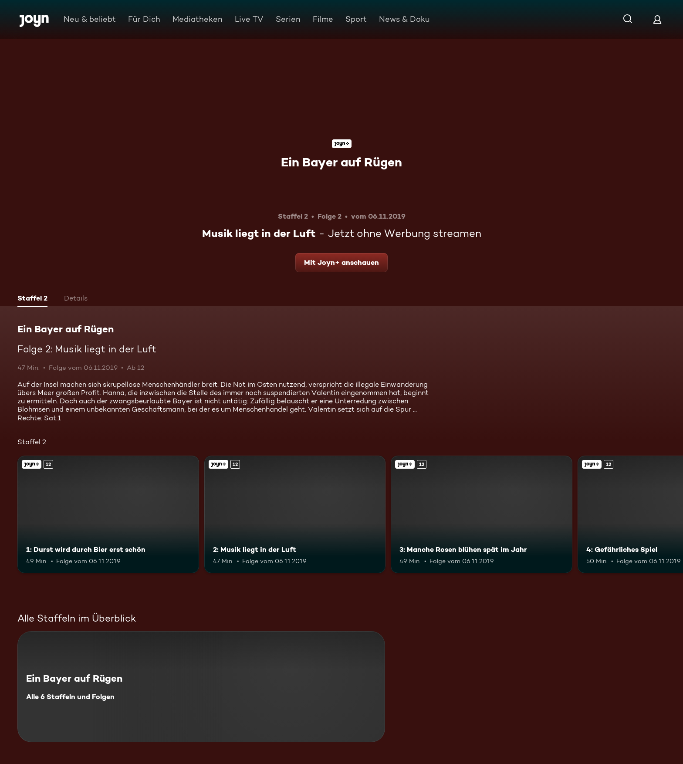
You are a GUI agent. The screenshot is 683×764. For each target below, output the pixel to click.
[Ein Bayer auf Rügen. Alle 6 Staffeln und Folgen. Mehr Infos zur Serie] (201, 686)
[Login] (657, 19)
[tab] (32, 299)
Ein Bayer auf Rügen (341, 162)
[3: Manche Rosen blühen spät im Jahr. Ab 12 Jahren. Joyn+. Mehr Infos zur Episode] (481, 515)
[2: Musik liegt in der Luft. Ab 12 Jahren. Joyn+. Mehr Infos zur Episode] (295, 515)
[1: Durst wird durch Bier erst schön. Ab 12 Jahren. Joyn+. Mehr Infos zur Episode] (108, 515)
